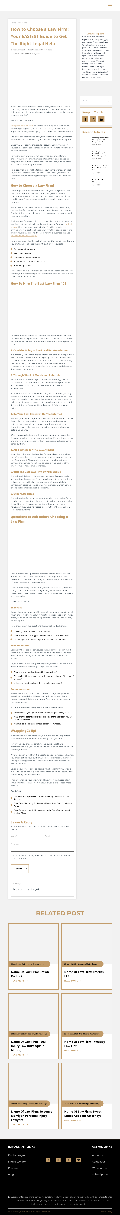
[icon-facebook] (85, 119)
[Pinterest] (78, 1160)
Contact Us (98, 1161)
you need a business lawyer (24, 236)
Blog (11, 1174)
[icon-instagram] (93, 119)
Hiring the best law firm (22, 126)
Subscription (100, 1174)
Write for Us (99, 1168)
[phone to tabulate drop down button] (109, 5)
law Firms (22, 23)
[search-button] (103, 5)
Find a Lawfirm (17, 1161)
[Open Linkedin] (101, 119)
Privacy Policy (105, 1212)
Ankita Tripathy (95, 33)
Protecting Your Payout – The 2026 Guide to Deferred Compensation (100, 154)
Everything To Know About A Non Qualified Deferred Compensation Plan (100, 140)
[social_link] (48, 1160)
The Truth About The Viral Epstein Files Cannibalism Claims (100, 168)
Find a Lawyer (16, 1155)
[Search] (107, 100)
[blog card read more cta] (31, 981)
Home (13, 23)
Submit (21, 869)
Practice (13, 1168)
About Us (98, 1155)
